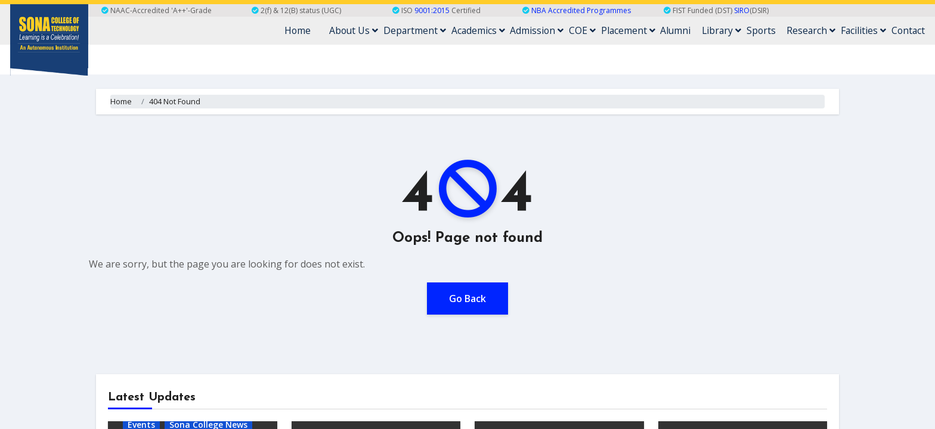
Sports (769, 30)
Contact (909, 30)
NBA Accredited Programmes (581, 10)
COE (598, 30)
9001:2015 (432, 10)
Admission (555, 30)
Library (731, 30)
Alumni (686, 30)
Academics (499, 30)
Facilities (867, 30)
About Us (379, 30)
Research (816, 30)
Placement (641, 30)
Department (437, 30)
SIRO (742, 10)
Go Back (467, 297)
